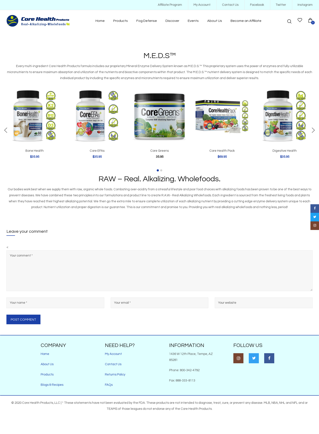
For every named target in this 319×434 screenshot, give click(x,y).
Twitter (281, 4)
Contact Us (230, 4)
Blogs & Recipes (52, 384)
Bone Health (34, 150)
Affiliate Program (170, 4)
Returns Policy (115, 374)
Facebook (257, 4)
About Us (47, 364)
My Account (202, 4)
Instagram (305, 4)
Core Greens (159, 150)
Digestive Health (285, 150)
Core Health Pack (222, 150)
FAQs (109, 384)
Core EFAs (97, 150)
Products (47, 374)
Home (45, 354)
